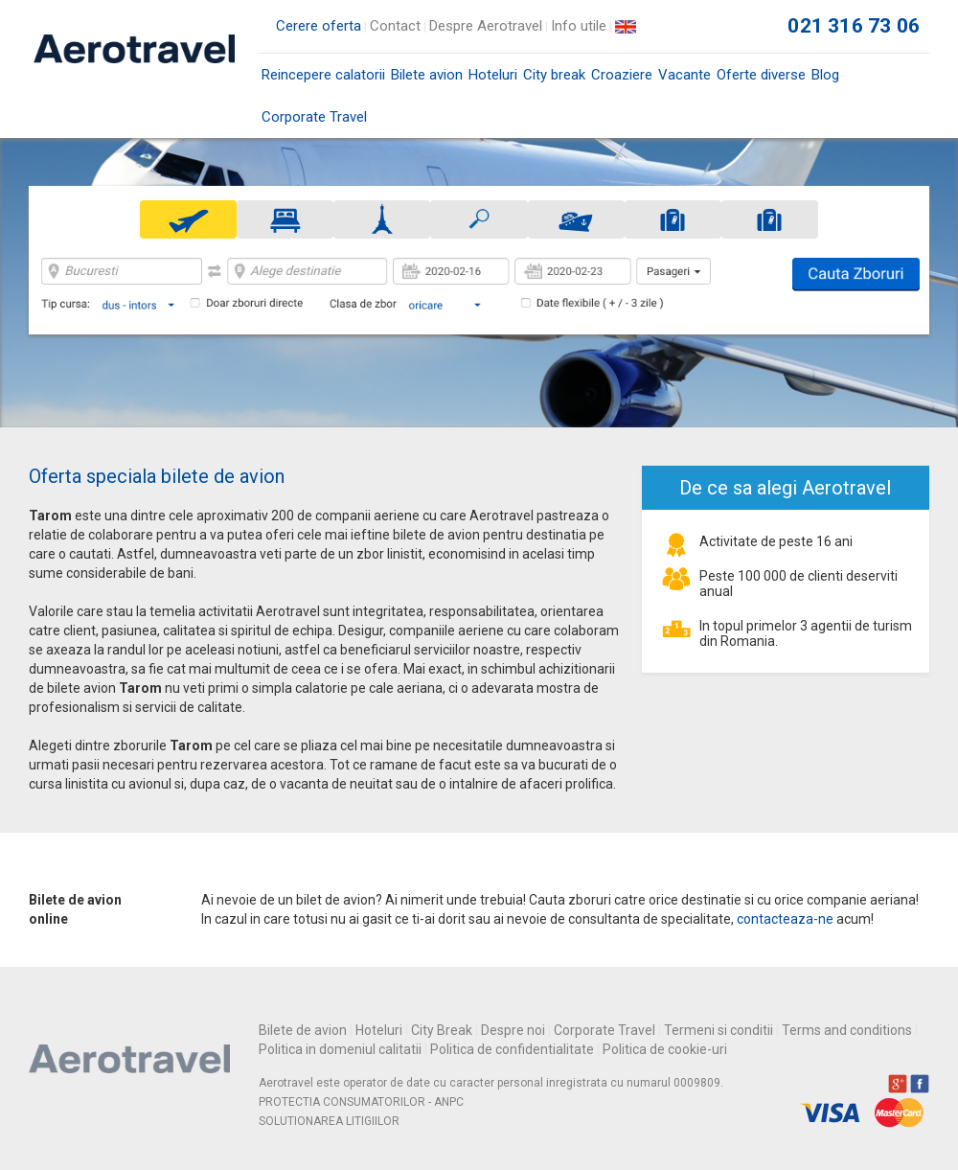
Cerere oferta (318, 25)
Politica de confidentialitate (512, 1049)
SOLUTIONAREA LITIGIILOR (329, 1121)
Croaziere (621, 74)
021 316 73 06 (853, 25)
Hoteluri (492, 74)
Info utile (578, 25)
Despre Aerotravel (485, 25)
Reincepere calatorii (323, 74)
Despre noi (513, 1030)
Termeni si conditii (718, 1030)
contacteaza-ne (785, 919)
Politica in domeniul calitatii (340, 1049)
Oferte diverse (761, 74)
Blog (825, 74)
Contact (395, 25)
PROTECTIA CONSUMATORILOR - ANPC (361, 1102)
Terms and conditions (847, 1030)
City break (554, 74)
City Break (441, 1030)
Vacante (684, 74)
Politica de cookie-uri (665, 1049)
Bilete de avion (303, 1030)
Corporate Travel (314, 117)
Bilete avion (427, 81)
